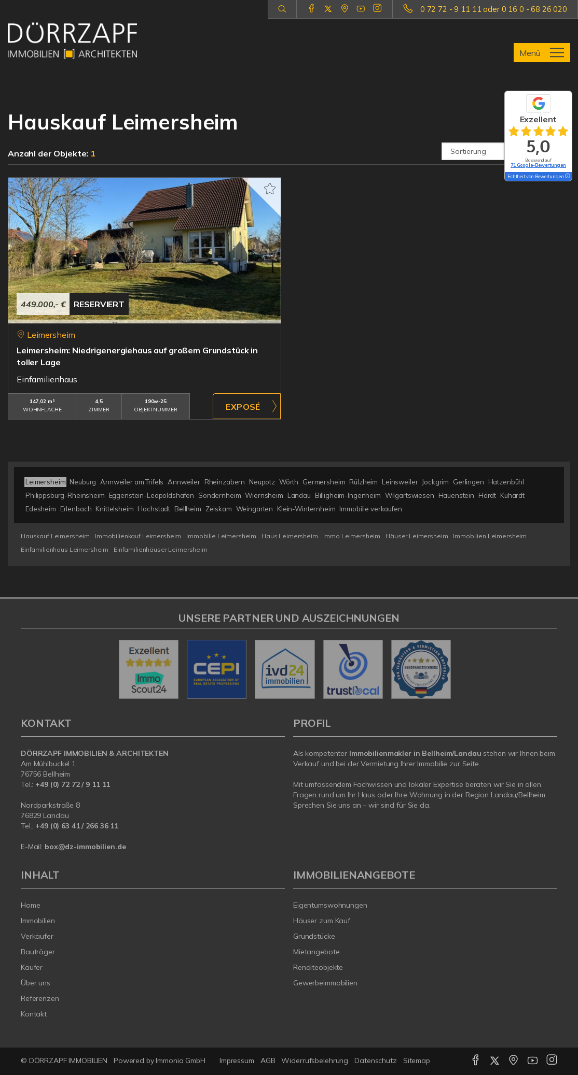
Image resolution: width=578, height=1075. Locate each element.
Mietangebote (316, 951)
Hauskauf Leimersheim (55, 536)
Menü (529, 53)
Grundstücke (314, 936)
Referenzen (40, 998)
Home (30, 905)
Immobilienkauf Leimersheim (138, 536)
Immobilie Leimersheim (221, 536)
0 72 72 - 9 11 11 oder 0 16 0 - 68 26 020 (493, 9)
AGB (268, 1060)
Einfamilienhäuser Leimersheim (161, 549)
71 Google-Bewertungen (538, 165)
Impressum (236, 1060)
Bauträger (38, 951)
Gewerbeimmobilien (325, 982)
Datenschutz (375, 1060)
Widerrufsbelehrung (314, 1060)
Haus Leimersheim (290, 536)
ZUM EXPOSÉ (247, 406)
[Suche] (282, 9)
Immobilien (38, 920)
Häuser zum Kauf (321, 920)
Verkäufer (37, 936)
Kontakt (34, 1014)
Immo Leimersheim (352, 536)
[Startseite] (72, 40)
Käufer (32, 967)
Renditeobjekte (318, 967)
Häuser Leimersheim (417, 536)
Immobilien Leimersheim (490, 536)
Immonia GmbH (180, 1060)
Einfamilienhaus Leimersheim (64, 549)
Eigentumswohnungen (330, 905)
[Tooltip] (567, 176)
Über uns (35, 982)
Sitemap (416, 1060)
